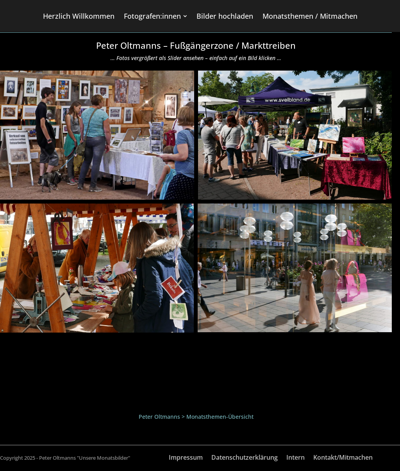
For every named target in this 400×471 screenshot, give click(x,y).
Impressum (186, 458)
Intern (295, 458)
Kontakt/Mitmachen (343, 458)
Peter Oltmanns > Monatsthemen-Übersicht (196, 416)
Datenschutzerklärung (244, 458)
